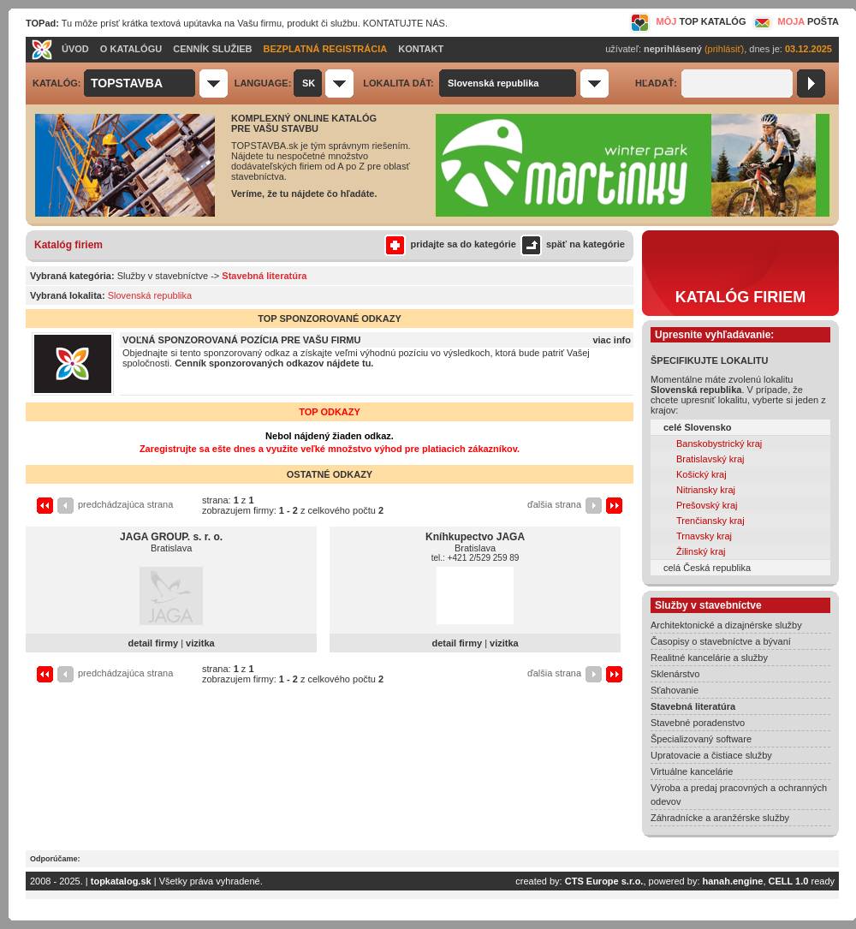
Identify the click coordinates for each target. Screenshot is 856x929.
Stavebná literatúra (693, 706)
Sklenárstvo (675, 674)
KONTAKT (420, 49)
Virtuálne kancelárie (692, 771)
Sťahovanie (674, 690)
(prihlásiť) (724, 49)
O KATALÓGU (131, 49)
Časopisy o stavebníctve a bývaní (721, 641)
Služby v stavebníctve (162, 276)
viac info (611, 340)
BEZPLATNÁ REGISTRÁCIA (326, 49)
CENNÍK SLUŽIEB (212, 49)
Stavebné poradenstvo (698, 723)
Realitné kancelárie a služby (709, 657)
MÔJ (687, 21)
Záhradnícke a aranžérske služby (720, 818)
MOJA (794, 21)
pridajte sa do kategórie (449, 244)
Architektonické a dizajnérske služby (726, 625)
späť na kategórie (570, 244)
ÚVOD (75, 49)
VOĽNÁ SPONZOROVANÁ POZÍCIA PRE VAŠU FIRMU (241, 340)
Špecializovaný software (701, 739)
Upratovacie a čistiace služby (711, 755)
